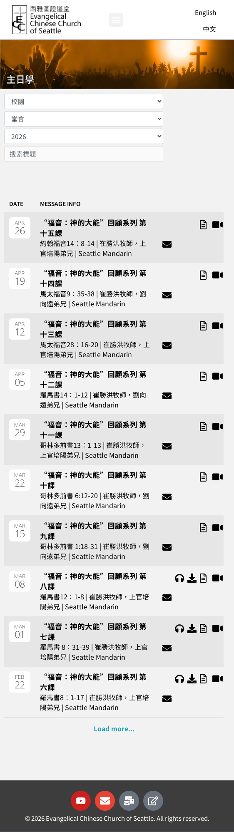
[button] (116, 20)
